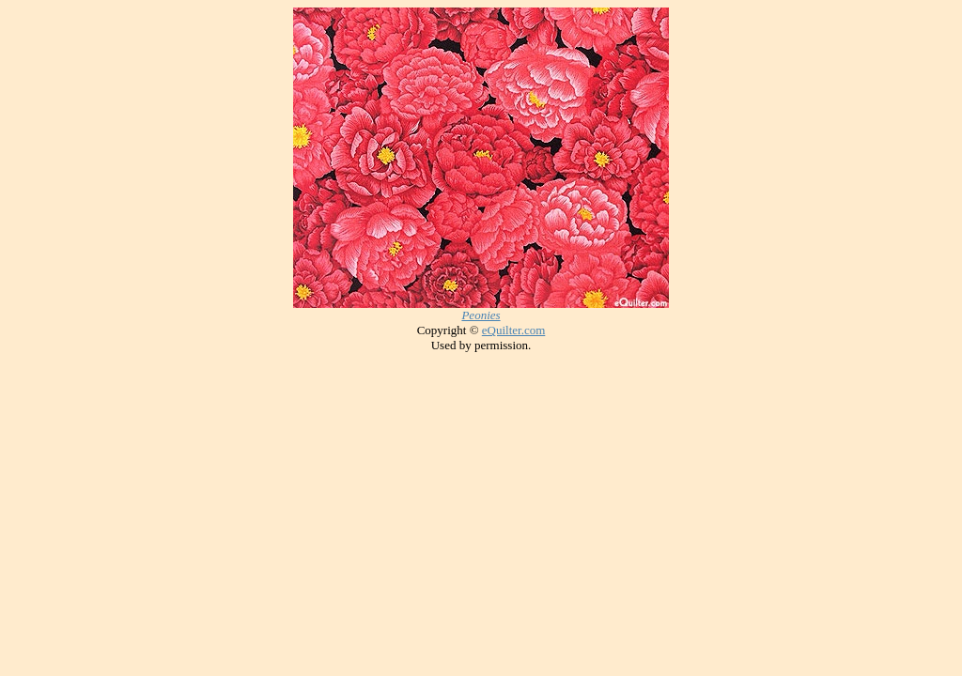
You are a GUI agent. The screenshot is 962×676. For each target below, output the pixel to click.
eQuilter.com (514, 330)
